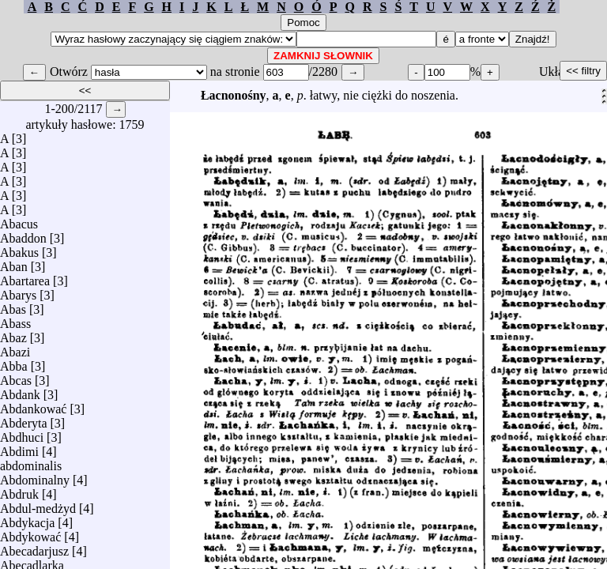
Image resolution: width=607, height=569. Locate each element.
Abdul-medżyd (38, 504)
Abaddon (23, 234)
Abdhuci (21, 433)
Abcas (16, 376)
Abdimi (19, 447)
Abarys (18, 291)
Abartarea (25, 277)
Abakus (19, 248)
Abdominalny (35, 476)
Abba (14, 362)
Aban (14, 262)
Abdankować (33, 405)
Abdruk (19, 490)
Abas (13, 305)
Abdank (20, 391)
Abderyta (23, 419)
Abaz (13, 334)
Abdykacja (27, 519)
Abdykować (30, 533)
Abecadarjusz (34, 547)
